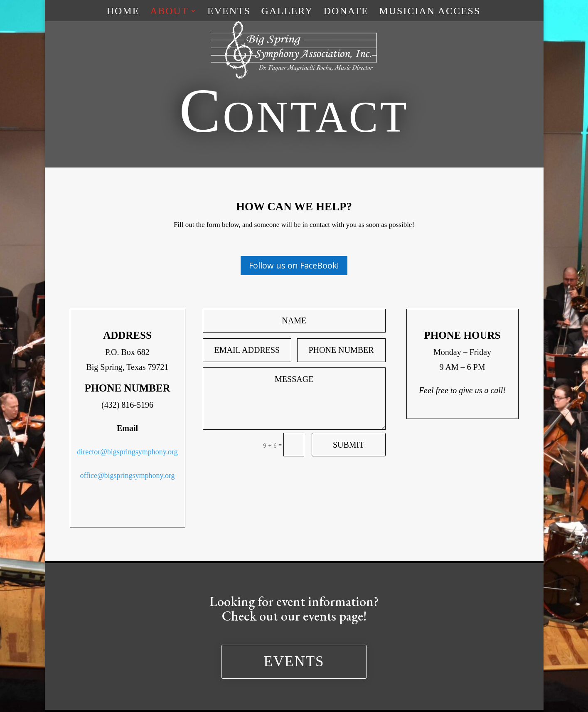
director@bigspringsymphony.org (127, 452)
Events (229, 12)
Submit (348, 444)
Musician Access (429, 12)
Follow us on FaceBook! (294, 265)
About (169, 12)
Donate (346, 12)
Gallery (287, 12)
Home (123, 12)
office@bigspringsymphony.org (127, 475)
